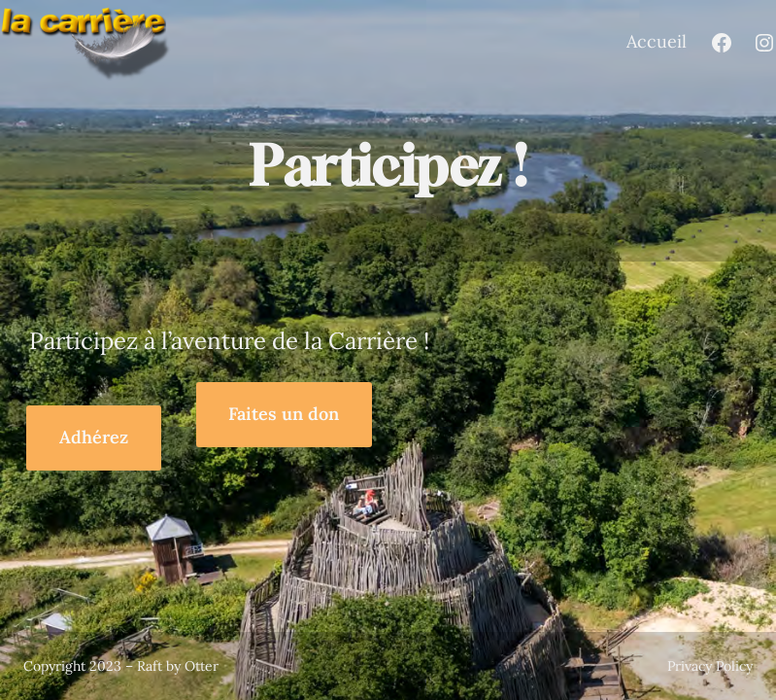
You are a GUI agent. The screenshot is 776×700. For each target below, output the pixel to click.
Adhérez (93, 437)
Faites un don (283, 413)
